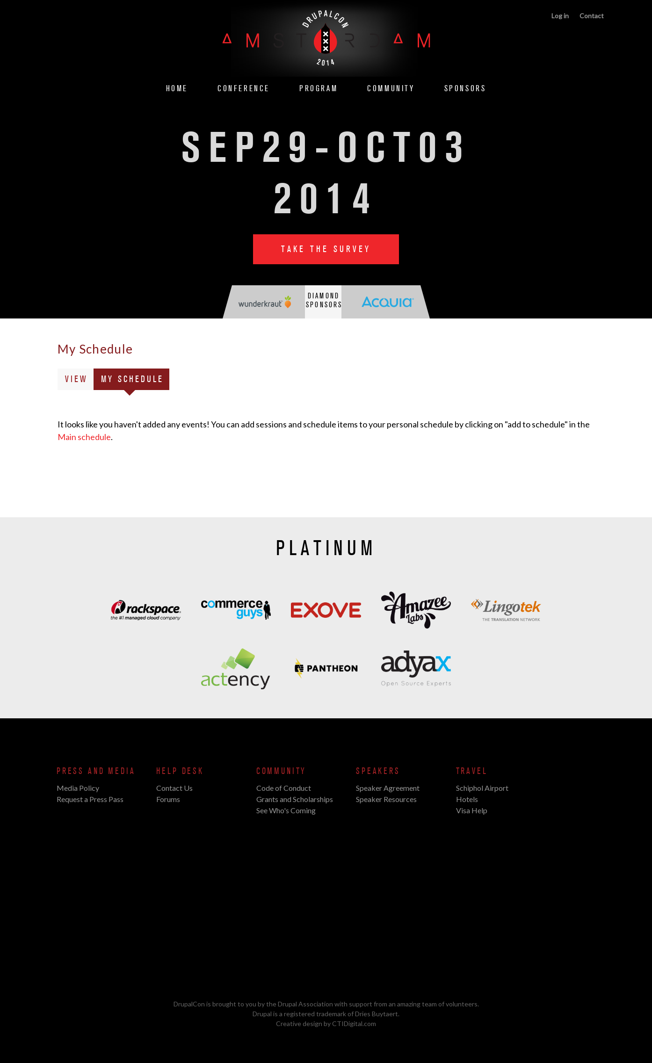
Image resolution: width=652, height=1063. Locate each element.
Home (177, 89)
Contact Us (174, 787)
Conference (243, 89)
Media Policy (78, 787)
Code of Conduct (283, 787)
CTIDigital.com (354, 1023)
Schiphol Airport (482, 787)
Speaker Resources (386, 799)
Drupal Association (305, 1004)
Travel (472, 771)
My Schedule (135, 381)
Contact (592, 16)
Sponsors (465, 89)
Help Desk (179, 771)
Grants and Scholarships (294, 799)
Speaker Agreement (388, 787)
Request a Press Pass (90, 799)
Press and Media (96, 771)
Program (318, 89)
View (76, 379)
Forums (168, 799)
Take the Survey (326, 249)
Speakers (378, 771)
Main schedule (84, 437)
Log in (560, 16)
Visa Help (471, 810)
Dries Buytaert (376, 1014)
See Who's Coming (286, 810)
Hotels (467, 799)
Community (390, 89)
